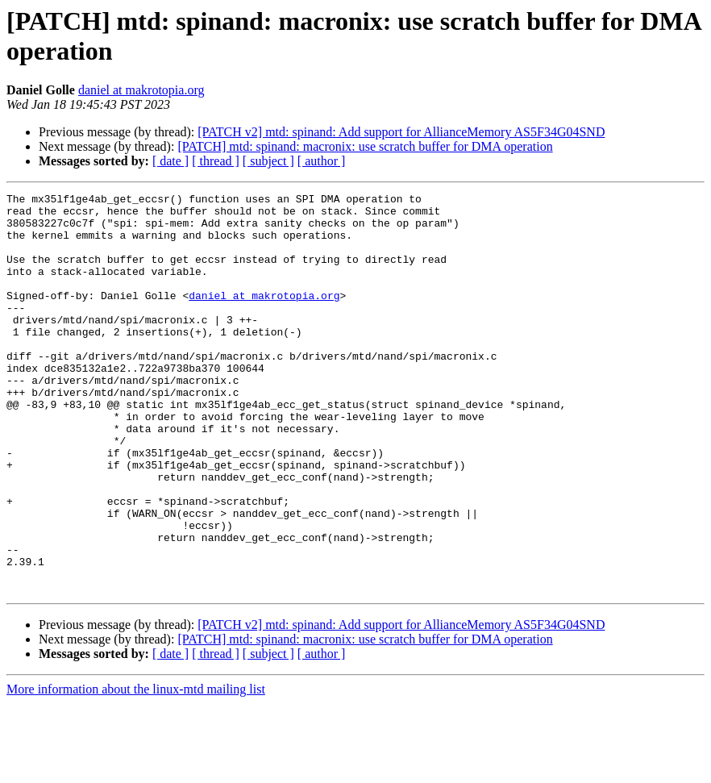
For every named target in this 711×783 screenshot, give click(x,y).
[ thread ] (215, 161)
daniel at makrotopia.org (141, 90)
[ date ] (170, 161)
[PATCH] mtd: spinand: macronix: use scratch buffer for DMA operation (364, 146)
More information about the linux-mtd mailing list (135, 769)
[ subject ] (268, 161)
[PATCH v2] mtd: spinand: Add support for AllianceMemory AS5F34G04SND (401, 132)
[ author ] (321, 161)
